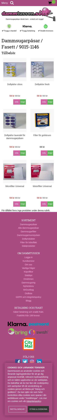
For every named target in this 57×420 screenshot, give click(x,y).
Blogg (28, 300)
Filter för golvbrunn (42, 135)
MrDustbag (28, 290)
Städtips (28, 275)
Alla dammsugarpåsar (28, 228)
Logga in (28, 257)
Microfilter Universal (14, 186)
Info (16, 102)
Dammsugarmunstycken (28, 235)
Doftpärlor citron (14, 84)
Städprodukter (28, 246)
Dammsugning (28, 282)
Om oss (28, 264)
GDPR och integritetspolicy (28, 297)
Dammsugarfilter (28, 231)
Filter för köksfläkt (28, 242)
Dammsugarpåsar (28, 224)
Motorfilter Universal (42, 186)
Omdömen (28, 279)
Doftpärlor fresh (42, 84)
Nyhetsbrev (28, 286)
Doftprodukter (28, 239)
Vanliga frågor (28, 268)
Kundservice (28, 261)
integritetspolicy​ (34, 401)
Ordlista (28, 293)
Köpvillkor (28, 271)
